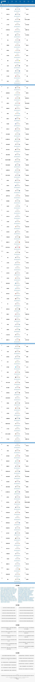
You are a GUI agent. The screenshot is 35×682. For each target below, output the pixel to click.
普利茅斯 (27, 329)
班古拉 (15, 597)
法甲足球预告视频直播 (31, 600)
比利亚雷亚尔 (27, 372)
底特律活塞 (27, 387)
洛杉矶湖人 (27, 170)
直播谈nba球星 (20, 593)
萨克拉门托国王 (8, 175)
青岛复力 (27, 408)
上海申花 (27, 14)
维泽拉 (8, 445)
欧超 (13, 600)
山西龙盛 (8, 413)
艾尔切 (5, 587)
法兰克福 (8, 76)
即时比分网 (25, 590)
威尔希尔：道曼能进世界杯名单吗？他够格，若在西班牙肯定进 (8, 670)
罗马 (27, 118)
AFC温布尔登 (8, 334)
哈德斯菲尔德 (27, 314)
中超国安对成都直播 (25, 600)
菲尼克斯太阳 (8, 512)
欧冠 (1, 454)
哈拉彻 (13, 590)
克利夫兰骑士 (8, 149)
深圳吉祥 (8, 185)
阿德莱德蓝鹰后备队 (3, 596)
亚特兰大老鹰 (8, 382)
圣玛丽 (4, 590)
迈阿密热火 (27, 481)
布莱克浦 (27, 293)
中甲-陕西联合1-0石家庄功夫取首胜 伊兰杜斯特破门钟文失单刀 (26, 658)
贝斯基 (13, 593)
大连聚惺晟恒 (8, 418)
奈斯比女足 (7, 590)
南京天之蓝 (27, 211)
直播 (12, 1)
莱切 (7, 257)
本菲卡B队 (27, 445)
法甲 (1, 59)
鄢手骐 (12, 597)
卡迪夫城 (27, 288)
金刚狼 (11, 593)
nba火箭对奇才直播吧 (20, 590)
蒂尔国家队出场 (20, 600)
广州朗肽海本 (8, 553)
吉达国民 (27, 579)
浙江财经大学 (2, 600)
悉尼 (8, 600)
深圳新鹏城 (7, 9)
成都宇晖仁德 (27, 517)
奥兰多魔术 (27, 154)
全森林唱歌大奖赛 (27, 597)
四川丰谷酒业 (27, 24)
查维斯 (27, 356)
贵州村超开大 (27, 185)
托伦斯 (8, 351)
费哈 (7, 579)
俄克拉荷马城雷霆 (27, 502)
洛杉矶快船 (27, 175)
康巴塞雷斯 (7, 596)
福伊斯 (2, 590)
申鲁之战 (2, 597)
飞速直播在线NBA (25, 587)
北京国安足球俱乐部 (9, 587)
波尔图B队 (7, 356)
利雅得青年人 (27, 108)
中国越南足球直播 (20, 596)
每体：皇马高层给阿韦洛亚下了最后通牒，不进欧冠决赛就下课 (8, 667)
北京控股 (27, 548)
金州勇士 (8, 180)
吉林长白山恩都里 (27, 19)
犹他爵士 (27, 486)
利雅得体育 (7, 108)
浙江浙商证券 (8, 538)
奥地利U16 (27, 247)
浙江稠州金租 (8, 29)
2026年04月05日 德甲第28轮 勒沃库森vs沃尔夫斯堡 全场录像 (26, 615)
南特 (27, 60)
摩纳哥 (8, 113)
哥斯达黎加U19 (5, 597)
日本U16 (27, 252)
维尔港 (8, 450)
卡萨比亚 (8, 377)
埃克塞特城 (7, 319)
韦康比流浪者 (8, 283)
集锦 (28, 1)
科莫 (27, 206)
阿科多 (8, 81)
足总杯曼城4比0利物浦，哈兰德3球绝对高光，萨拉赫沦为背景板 (26, 655)
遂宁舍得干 (27, 190)
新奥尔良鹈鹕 (8, 154)
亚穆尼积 (13, 587)
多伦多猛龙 (27, 139)
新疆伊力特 (7, 242)
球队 (20, 1)
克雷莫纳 (8, 45)
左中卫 (16, 600)
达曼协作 (8, 103)
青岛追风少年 (27, 423)
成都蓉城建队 (13, 596)
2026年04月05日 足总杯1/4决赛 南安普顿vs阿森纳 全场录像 (9, 618)
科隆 (27, 76)
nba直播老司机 (29, 593)
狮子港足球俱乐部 (20, 587)
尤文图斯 (8, 346)
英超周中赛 (9, 597)
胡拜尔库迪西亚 (27, 103)
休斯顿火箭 (27, 180)
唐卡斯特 (27, 319)
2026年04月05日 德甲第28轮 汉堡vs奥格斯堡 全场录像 (26, 618)
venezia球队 (29, 587)
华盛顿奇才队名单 (32, 597)
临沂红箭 (8, 408)
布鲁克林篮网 (8, 144)
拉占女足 (11, 600)
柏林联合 (8, 50)
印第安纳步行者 (27, 149)
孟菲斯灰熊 (27, 134)
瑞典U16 (8, 252)
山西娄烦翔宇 (27, 418)
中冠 (1, 184)
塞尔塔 (27, 55)
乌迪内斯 (8, 206)
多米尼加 (10, 590)
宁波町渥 (27, 216)
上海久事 (8, 19)
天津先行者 (7, 216)
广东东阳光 (27, 221)
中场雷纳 (4, 593)
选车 (10, 596)
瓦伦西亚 (8, 55)
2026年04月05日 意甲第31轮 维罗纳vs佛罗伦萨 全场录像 (26, 610)
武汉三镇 (27, 9)
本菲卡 (27, 377)
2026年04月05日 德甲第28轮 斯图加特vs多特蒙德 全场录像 (9, 615)
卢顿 (27, 334)
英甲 (1, 287)
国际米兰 (8, 118)
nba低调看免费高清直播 (21, 597)
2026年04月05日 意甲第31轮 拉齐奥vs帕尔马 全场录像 (8, 610)
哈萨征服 (27, 81)
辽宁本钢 (8, 24)
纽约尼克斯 (27, 382)
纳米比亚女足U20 (7, 593)
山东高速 (8, 221)
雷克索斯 (27, 351)
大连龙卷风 (27, 413)
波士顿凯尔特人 (8, 139)
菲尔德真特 (2, 587)
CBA (1, 18)
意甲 (1, 86)
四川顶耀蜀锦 (8, 190)
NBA (1, 148)
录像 (24, 1)
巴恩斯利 (8, 329)
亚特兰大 (27, 257)
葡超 (1, 360)
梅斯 (7, 60)
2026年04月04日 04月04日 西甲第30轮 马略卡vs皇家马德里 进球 (26, 639)
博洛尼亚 (27, 45)
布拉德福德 (27, 283)
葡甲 (1, 350)
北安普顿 (8, 298)
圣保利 (27, 50)
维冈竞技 (27, 298)
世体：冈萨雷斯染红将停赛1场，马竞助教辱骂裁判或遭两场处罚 (8, 662)
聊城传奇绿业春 (8, 423)
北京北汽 (8, 211)
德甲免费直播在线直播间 (26, 596)
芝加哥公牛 (27, 466)
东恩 (1, 593)
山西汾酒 (8, 226)
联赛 (16, 1)
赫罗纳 (8, 372)
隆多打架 (33, 587)
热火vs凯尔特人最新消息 (30, 590)
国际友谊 (2, 251)
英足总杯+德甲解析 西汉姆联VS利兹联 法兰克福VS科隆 (8, 655)
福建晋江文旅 (27, 29)
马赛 (27, 113)
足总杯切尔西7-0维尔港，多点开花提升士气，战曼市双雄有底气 (26, 663)
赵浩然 (15, 590)
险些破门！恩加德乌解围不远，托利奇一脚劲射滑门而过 (26, 666)
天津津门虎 (7, 14)
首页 (8, 2)
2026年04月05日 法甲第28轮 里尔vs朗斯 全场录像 (9, 607)
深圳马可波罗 (27, 242)
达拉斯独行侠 (8, 170)
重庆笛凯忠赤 (8, 522)
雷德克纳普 (6, 600)
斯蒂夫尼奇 (7, 293)
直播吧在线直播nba (25, 593)
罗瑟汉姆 (27, 450)
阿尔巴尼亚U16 (8, 247)
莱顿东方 (8, 314)
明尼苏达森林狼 (27, 471)
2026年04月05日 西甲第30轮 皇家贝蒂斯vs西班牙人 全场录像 (26, 607)
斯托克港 (27, 324)
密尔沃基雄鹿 (8, 134)
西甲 (1, 33)
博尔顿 (8, 324)
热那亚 (27, 346)
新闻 (32, 1)
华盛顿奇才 (27, 144)
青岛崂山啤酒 (27, 226)
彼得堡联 (8, 288)
